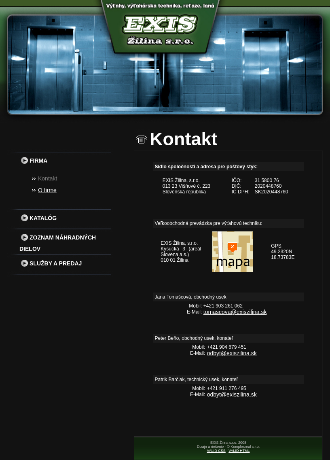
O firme (47, 190)
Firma (33, 160)
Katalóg (38, 218)
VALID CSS (216, 451)
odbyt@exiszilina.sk (232, 353)
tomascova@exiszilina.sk (235, 312)
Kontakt (47, 178)
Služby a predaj (50, 263)
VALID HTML (239, 451)
